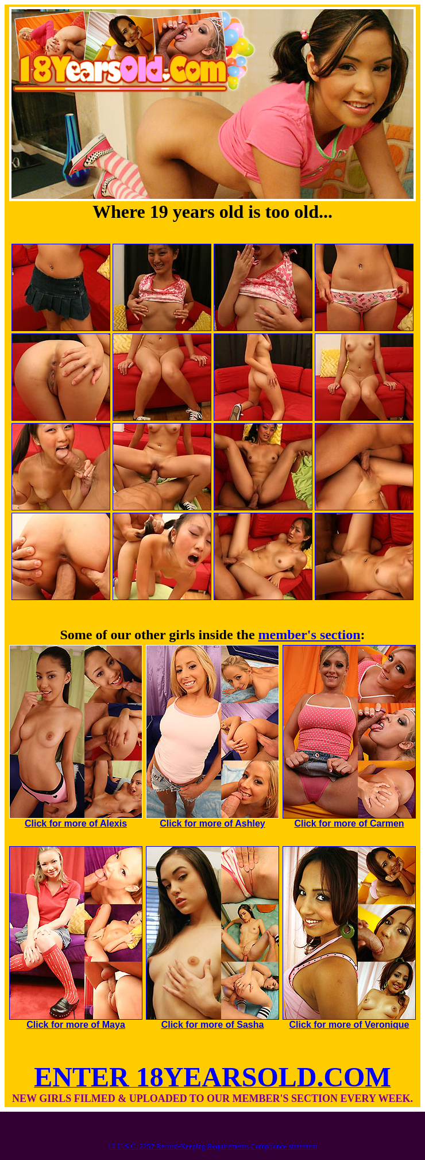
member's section (309, 634)
